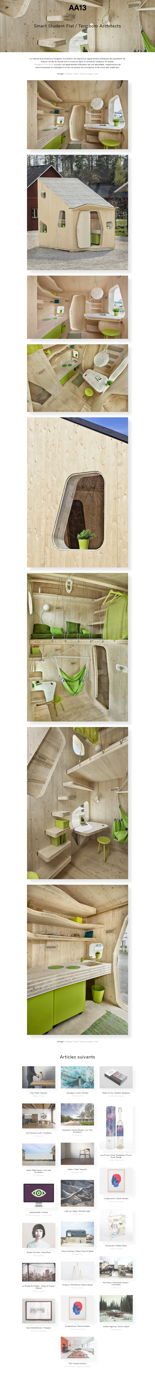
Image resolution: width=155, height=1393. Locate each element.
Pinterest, (82, 74)
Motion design (39, 1291)
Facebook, (69, 74)
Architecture (77, 1135)
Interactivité (47, 1215)
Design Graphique (116, 1096)
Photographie (77, 1096)
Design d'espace (83, 1366)
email (96, 74)
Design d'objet (39, 1096)
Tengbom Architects (43, 64)
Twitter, (76, 74)
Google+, (90, 74)
